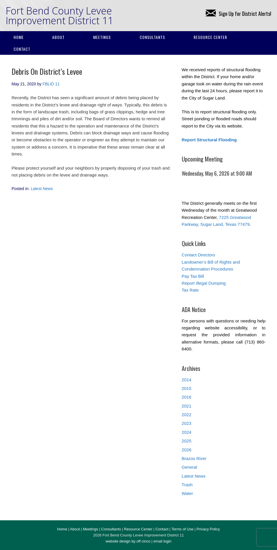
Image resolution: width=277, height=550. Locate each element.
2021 (186, 405)
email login (162, 541)
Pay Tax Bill (193, 276)
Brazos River (194, 458)
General (189, 467)
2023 (186, 423)
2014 (186, 379)
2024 (186, 432)
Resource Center (210, 37)
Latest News (42, 188)
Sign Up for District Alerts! (238, 13)
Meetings (102, 37)
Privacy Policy (208, 529)
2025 (186, 440)
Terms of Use (182, 529)
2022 (186, 414)
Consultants (152, 37)
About (58, 37)
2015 (186, 388)
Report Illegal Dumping (204, 283)
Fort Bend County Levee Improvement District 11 (59, 15)
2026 (186, 449)
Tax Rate (190, 290)
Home (19, 37)
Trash (187, 484)
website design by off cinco (128, 541)
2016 (186, 397)
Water (187, 493)
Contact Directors (198, 254)
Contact (22, 49)
